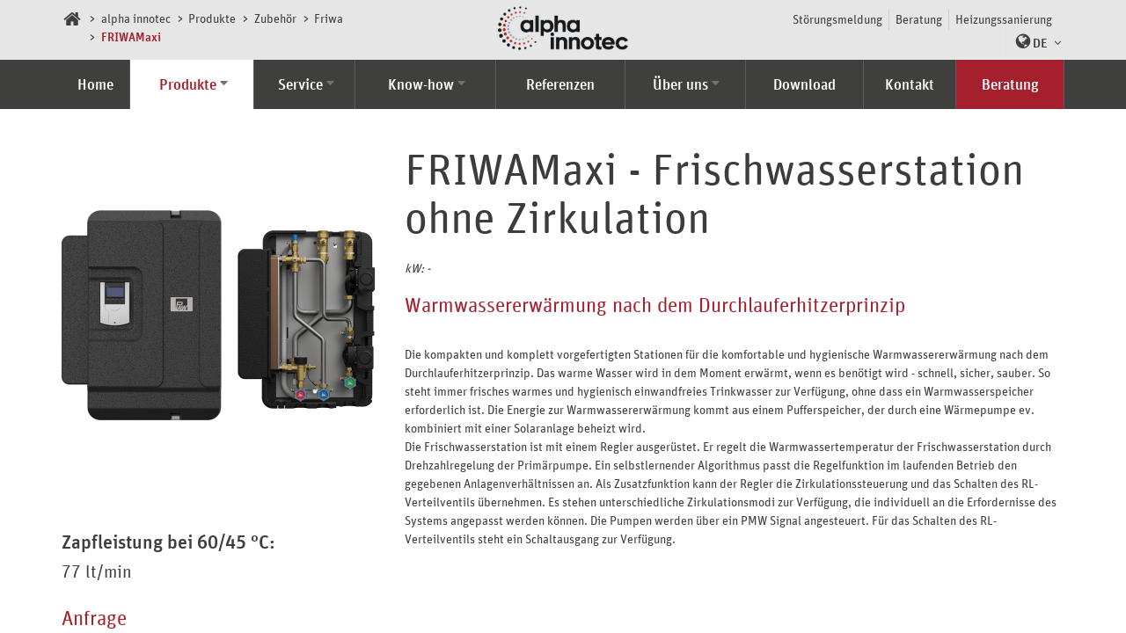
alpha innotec (136, 18)
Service (300, 84)
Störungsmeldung (837, 19)
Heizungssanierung (1003, 19)
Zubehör (275, 18)
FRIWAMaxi (131, 36)
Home (95, 84)
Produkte (212, 18)
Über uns (680, 84)
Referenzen (560, 84)
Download (804, 84)
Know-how (421, 84)
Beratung (919, 19)
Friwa (328, 18)
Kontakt (909, 84)
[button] (1034, 42)
